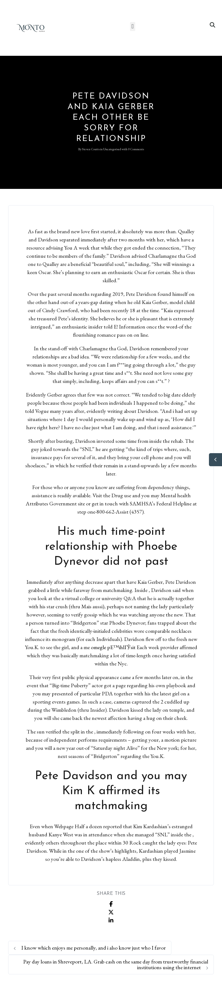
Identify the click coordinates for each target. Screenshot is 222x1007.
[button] (132, 26)
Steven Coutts (91, 149)
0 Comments (136, 149)
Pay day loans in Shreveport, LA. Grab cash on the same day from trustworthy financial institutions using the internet (115, 964)
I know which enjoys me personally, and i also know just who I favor (90, 947)
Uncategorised (112, 149)
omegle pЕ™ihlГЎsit (113, 647)
